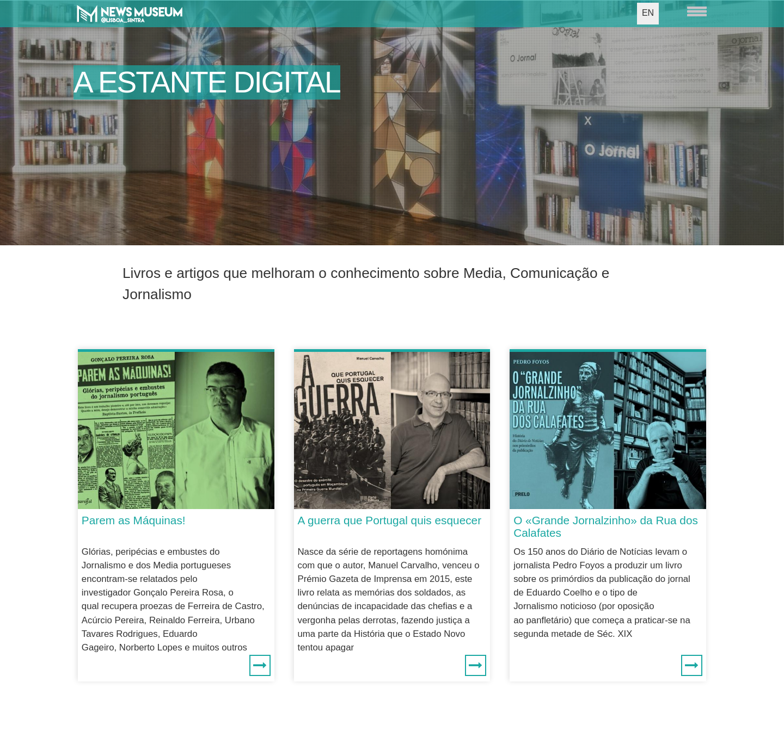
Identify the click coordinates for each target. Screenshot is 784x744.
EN (648, 12)
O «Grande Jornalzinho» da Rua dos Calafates (605, 526)
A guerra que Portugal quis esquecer (390, 520)
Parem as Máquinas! (134, 520)
